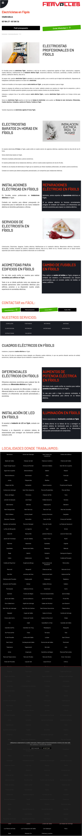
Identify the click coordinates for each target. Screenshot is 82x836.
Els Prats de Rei (9, 632)
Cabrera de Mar (66, 574)
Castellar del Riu (9, 627)
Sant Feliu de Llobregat (9, 608)
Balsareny (47, 548)
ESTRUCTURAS (9, 333)
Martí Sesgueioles (9, 509)
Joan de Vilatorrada (66, 534)
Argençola (28, 652)
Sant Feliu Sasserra (28, 490)
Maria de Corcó (66, 569)
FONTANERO (28, 323)
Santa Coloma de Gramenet (47, 563)
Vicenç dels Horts (9, 618)
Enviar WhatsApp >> (62, 28)
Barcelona (9, 454)
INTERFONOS (47, 328)
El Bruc (66, 661)
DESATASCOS (66, 328)
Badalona (66, 579)
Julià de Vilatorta (47, 534)
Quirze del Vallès (9, 598)
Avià (66, 647)
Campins (47, 553)
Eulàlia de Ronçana (66, 558)
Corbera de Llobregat (9, 490)
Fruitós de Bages (28, 593)
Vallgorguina (47, 504)
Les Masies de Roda (9, 828)
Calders (66, 584)
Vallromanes (9, 504)
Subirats (9, 593)
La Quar (47, 637)
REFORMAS (47, 323)
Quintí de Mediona (47, 598)
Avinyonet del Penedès (9, 584)
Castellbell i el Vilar (47, 623)
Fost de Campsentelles (47, 593)
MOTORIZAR (28, 328)
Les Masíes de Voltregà (66, 823)
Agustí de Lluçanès (9, 470)
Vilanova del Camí (47, 574)
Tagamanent (28, 647)
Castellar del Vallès (66, 623)
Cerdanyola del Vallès (28, 642)
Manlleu (47, 480)
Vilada (66, 618)
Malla (65, 480)
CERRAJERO (9, 323)
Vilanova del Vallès (66, 461)
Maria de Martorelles (66, 652)
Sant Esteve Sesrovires (47, 608)
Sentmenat (28, 475)
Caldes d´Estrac (47, 584)
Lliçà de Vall (28, 661)
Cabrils (28, 553)
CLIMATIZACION (9, 328)
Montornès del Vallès (47, 642)
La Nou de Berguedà (9, 529)
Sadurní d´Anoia (47, 613)
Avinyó (28, 584)
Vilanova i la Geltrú (47, 461)
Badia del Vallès (9, 461)
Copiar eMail (67, 309)
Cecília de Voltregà (66, 613)
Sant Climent (66, 637)
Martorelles (66, 563)
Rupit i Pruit (47, 538)
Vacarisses (47, 589)
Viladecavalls (28, 579)
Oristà (66, 529)
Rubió (66, 538)
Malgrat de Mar (9, 485)
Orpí (47, 529)
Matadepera (47, 627)
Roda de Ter (28, 833)
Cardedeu (47, 543)
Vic (9, 623)
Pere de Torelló (47, 524)
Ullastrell (9, 534)
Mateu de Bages (9, 495)
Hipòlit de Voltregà (28, 603)
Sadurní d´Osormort (47, 618)
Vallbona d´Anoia (28, 589)
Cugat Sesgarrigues (9, 466)
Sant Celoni (9, 642)
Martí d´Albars (9, 514)
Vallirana (28, 504)
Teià (66, 632)
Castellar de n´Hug (28, 627)
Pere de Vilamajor (28, 524)
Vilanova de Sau (47, 569)
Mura (65, 828)
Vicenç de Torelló (28, 618)
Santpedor (28, 485)
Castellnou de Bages (47, 652)
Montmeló (66, 642)
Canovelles (28, 519)
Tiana (28, 632)
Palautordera (66, 608)
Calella (47, 558)
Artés (9, 652)
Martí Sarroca (28, 509)
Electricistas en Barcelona (13, 33)
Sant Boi (9, 574)
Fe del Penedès (9, 637)
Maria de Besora (9, 475)
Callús (9, 558)
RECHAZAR (35, 748)
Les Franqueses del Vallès (28, 828)
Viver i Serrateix (66, 657)
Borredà (47, 647)
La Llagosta (28, 529)
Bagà (9, 553)
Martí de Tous (47, 509)
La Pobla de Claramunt (65, 524)
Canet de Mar (47, 519)
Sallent (47, 470)
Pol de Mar (66, 598)
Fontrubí (65, 475)
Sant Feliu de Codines (28, 608)
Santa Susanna (47, 485)
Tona (66, 495)
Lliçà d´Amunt (47, 661)
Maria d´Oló (28, 534)
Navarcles (28, 543)
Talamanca (9, 647)
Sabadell (9, 613)
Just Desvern (66, 603)
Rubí (9, 833)
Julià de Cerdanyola (9, 500)
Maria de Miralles (28, 657)
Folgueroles (28, 480)
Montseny (28, 495)
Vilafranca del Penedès (9, 579)
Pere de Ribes (66, 490)
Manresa (9, 543)
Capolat (66, 543)
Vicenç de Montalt (28, 466)
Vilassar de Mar (47, 495)
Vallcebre (66, 504)
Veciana (66, 500)
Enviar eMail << (48, 310)
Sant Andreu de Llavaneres (47, 455)
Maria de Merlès (47, 657)
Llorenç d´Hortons (47, 514)
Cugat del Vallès (28, 613)
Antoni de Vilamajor (28, 454)
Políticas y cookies (47, 833)
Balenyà (66, 548)
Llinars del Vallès (47, 823)
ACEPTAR (46, 748)
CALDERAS (28, 333)
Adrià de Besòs (28, 470)
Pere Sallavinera (9, 603)
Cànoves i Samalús (9, 519)
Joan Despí (28, 500)
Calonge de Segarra (66, 553)
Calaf (28, 623)
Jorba (9, 480)
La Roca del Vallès (28, 637)
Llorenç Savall (28, 514)
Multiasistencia (4, 33)
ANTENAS (66, 323)
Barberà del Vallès (28, 548)
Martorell (9, 569)
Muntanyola (9, 589)
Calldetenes (28, 558)
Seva (9, 823)
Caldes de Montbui (47, 603)
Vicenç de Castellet (65, 519)
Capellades (9, 548)
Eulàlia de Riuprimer (9, 563)
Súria (65, 589)
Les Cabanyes (47, 828)
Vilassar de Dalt (28, 461)
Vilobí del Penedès (9, 661)
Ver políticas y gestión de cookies (41, 744)
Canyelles (66, 514)
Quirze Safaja (66, 593)
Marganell (28, 569)
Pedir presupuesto (21, 28)
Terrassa (47, 632)
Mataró (66, 470)
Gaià (47, 475)
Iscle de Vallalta (28, 538)
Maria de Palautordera (9, 657)
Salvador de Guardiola (9, 524)
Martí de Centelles (66, 509)
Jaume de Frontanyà (9, 538)
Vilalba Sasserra (47, 500)
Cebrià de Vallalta (47, 466)
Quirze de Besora (28, 598)
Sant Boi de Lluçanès (66, 466)
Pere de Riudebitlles (47, 490)
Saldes (28, 823)
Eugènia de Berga (28, 563)
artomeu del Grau (28, 574)
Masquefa (66, 627)
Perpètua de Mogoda (66, 485)
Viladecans (47, 579)
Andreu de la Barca (66, 454)
